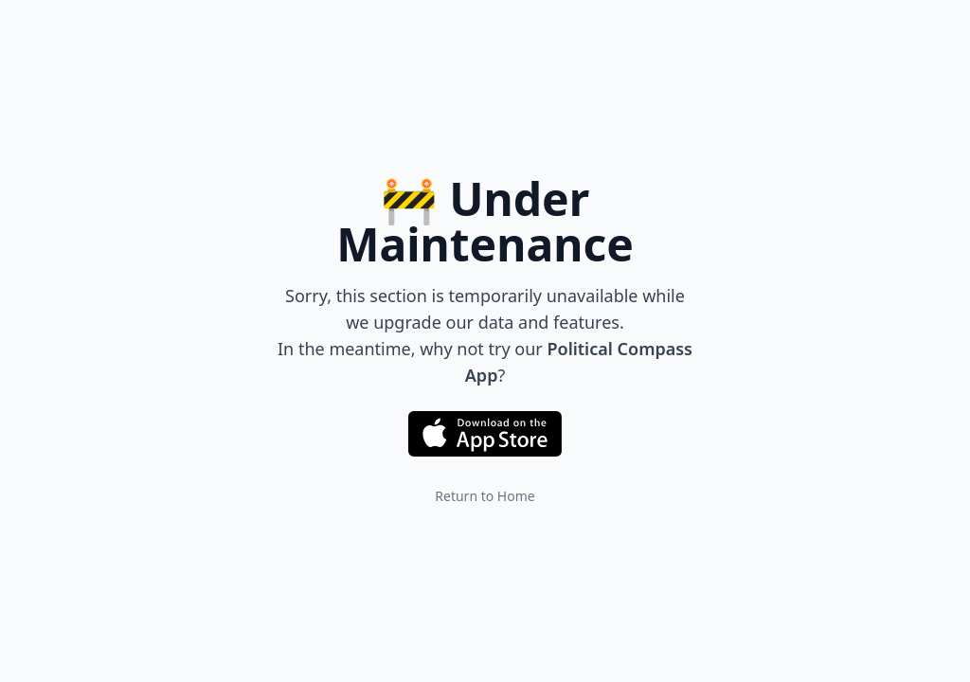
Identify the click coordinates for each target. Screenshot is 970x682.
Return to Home (484, 496)
